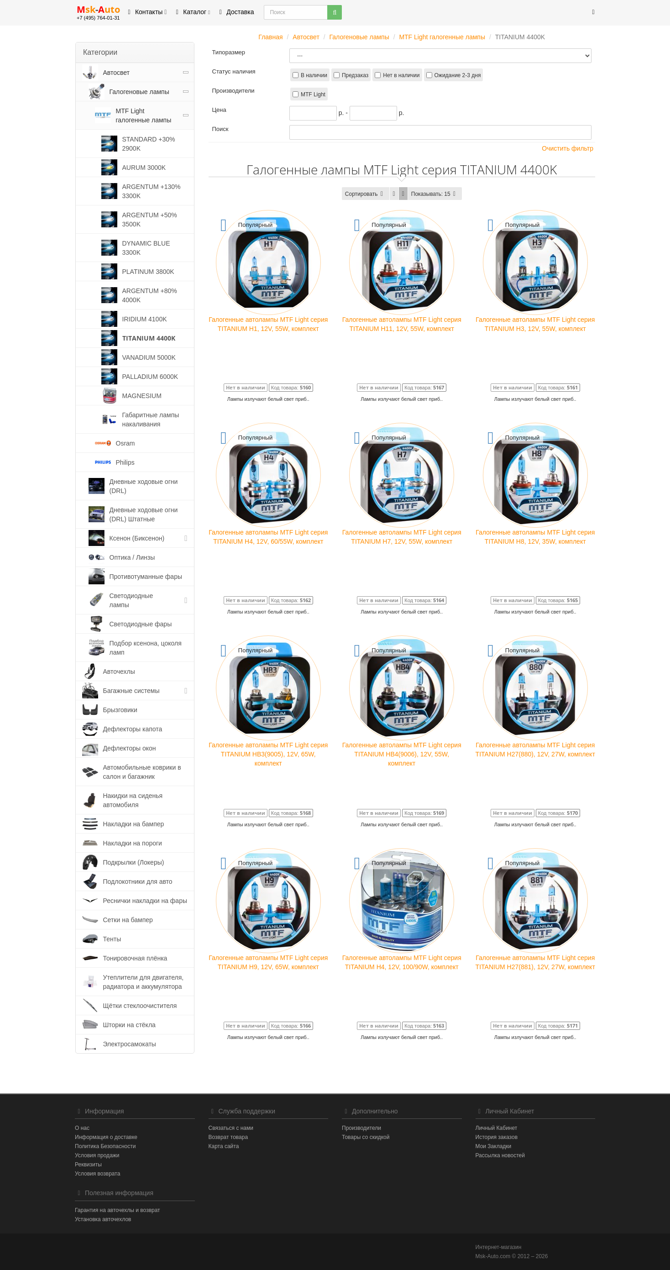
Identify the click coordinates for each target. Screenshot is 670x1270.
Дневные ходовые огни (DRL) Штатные (144, 514)
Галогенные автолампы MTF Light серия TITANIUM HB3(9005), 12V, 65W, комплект (268, 754)
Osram (125, 443)
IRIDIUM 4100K (144, 319)
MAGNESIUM (142, 395)
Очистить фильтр (564, 148)
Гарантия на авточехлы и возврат (117, 1210)
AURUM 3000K (144, 167)
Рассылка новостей (500, 1155)
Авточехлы (119, 671)
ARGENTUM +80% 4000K (149, 295)
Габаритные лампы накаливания (150, 419)
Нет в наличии (401, 75)
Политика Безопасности (105, 1146)
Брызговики (120, 710)
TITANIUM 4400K (148, 338)
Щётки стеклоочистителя (140, 1005)
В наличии (314, 75)
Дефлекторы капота (132, 729)
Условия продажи (97, 1155)
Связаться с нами (231, 1128)
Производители (361, 1128)
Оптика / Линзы (132, 557)
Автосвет (116, 72)
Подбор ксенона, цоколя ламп (146, 648)
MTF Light (313, 94)
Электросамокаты (129, 1044)
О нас (82, 1128)
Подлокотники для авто (138, 881)
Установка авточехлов (103, 1219)
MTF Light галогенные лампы (144, 115)
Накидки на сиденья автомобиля (133, 800)
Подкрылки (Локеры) (133, 862)
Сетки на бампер (128, 920)
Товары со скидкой (365, 1137)
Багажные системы (131, 690)
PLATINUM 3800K (148, 271)
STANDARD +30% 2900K (148, 144)
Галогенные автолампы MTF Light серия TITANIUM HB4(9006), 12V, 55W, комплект (401, 754)
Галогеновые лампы (139, 91)
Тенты (112, 939)
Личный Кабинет (497, 1128)
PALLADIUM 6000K (150, 376)
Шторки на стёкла (129, 1025)
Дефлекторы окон (129, 748)
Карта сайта (224, 1146)
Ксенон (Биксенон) (137, 538)
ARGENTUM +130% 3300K (151, 191)
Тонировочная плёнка (135, 958)
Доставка (235, 12)
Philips (125, 462)
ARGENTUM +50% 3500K (149, 219)
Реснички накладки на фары (145, 900)
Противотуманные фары (146, 576)
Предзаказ (355, 75)
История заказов (497, 1137)
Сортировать (365, 194)
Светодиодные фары (141, 624)
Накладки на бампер (133, 824)
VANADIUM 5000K (149, 357)
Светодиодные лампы (131, 600)
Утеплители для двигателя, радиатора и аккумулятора (143, 982)
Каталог (191, 12)
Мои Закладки (494, 1146)
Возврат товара (228, 1137)
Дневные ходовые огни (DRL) (144, 486)
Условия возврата (97, 1173)
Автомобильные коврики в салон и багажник (142, 772)
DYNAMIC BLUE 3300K (146, 248)
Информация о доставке (106, 1137)
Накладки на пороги (132, 843)
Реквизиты (88, 1164)
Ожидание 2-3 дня (457, 75)
